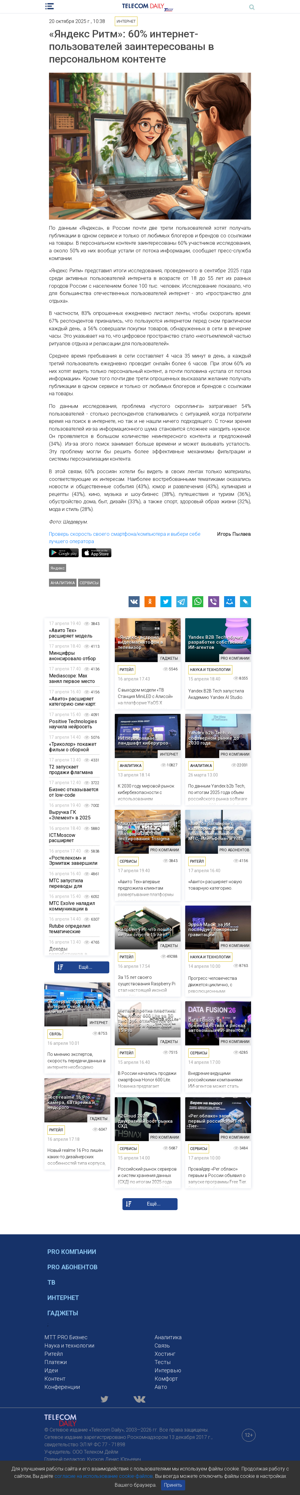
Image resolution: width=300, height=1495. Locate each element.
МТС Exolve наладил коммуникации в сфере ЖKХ (72, 908)
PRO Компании (71, 1251)
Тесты (163, 1362)
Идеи (51, 1370)
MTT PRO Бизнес (66, 1337)
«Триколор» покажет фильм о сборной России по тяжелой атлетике (72, 752)
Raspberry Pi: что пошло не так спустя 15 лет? (145, 932)
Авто (161, 1387)
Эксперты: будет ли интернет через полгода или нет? (75, 1006)
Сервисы (89, 582)
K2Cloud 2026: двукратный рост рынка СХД (145, 1121)
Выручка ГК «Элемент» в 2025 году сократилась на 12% (72, 820)
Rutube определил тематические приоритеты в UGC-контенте (71, 934)
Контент (55, 1378)
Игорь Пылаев (234, 534)
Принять (173, 1485)
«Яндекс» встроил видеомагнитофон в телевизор (140, 642)
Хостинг (165, 1354)
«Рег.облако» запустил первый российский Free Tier (216, 1121)
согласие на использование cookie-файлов (103, 1476)
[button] (134, 601)
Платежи (55, 1362)
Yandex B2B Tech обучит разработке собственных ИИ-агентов (217, 642)
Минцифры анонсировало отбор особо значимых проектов (72, 661)
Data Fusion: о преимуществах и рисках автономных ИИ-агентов (217, 1025)
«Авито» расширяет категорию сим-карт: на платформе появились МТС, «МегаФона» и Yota (215, 831)
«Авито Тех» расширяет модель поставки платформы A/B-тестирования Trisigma (144, 831)
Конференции (62, 1387)
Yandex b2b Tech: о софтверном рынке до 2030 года (213, 738)
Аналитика (63, 582)
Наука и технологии (69, 1345)
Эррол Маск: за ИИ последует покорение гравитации (213, 929)
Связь (162, 1345)
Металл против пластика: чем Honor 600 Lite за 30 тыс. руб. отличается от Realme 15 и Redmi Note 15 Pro (147, 1020)
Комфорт (166, 1378)
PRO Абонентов (72, 1267)
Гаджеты (62, 1313)
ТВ (51, 1282)
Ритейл (53, 1354)
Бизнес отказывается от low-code (73, 792)
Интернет (63, 1297)
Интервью (168, 1370)
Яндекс (58, 567)
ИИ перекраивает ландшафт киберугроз (143, 741)
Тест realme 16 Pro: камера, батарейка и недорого (71, 1102)
